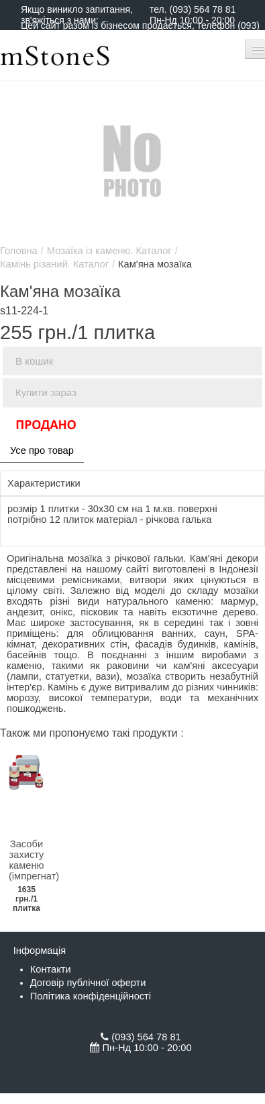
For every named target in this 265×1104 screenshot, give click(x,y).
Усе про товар (42, 450)
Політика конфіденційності (90, 996)
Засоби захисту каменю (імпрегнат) (34, 860)
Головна (19, 250)
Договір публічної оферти (88, 982)
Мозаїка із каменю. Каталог (109, 250)
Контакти (50, 969)
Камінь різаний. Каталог (54, 264)
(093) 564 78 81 (202, 9)
